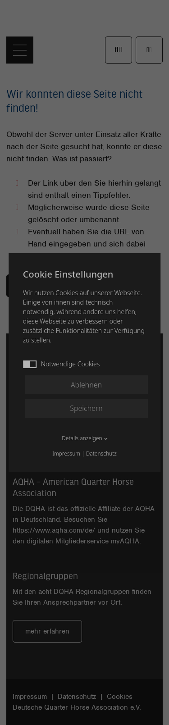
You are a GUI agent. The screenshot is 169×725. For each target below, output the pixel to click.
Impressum (66, 453)
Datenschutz (101, 453)
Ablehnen (86, 385)
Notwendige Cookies (61, 364)
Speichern (86, 408)
